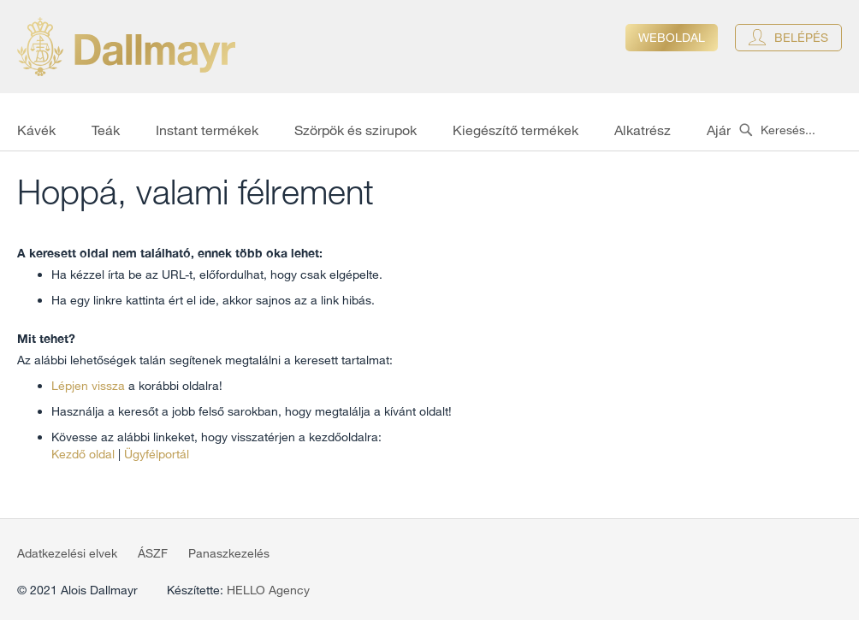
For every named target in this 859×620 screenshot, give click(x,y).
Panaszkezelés (229, 553)
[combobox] (795, 130)
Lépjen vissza (88, 385)
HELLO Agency (268, 590)
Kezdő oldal (83, 454)
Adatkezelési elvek (67, 553)
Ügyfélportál (156, 454)
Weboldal (671, 37)
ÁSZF (153, 553)
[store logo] (126, 46)
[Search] (745, 130)
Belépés (801, 37)
